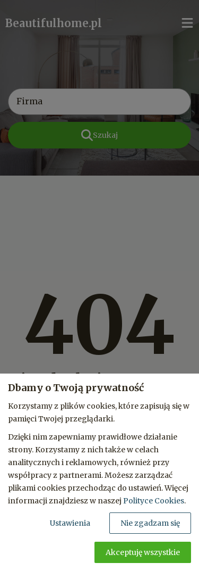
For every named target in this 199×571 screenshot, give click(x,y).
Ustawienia (70, 523)
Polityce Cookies (153, 501)
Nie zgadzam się (150, 523)
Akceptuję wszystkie (143, 552)
